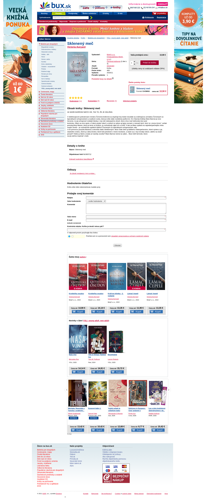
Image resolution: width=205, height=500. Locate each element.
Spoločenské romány (48, 81)
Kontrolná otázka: (74, 228)
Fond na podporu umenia (50, 103)
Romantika (44, 76)
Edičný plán (107, 452)
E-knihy (106, 13)
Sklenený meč (143, 88)
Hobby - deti (45, 54)
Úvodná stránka (73, 38)
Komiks (43, 62)
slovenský (110, 66)
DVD (42, 135)
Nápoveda (63, 22)
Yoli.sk (72, 459)
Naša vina (72, 357)
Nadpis (70, 198)
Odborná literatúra (48, 111)
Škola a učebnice (89, 13)
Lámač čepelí (132, 296)
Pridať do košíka (149, 63)
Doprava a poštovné (78, 22)
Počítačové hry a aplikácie (50, 132)
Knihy (83, 38)
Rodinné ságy (45, 71)
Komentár (71, 204)
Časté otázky (93, 22)
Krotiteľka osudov (76, 296)
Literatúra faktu (46, 108)
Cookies (117, 495)
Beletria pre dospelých (96, 38)
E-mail (69, 222)
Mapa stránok (139, 495)
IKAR (44, 495)
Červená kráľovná (113, 61)
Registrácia (161, 17)
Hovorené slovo (47, 124)
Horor (43, 57)
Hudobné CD (45, 126)
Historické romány (47, 52)
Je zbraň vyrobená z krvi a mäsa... (83, 173)
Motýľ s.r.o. (111, 55)
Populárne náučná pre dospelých (50, 472)
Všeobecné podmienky (48, 22)
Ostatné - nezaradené (48, 66)
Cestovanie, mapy (47, 92)
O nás (120, 13)
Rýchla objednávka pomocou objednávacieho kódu (114, 462)
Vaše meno (71, 219)
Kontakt (85, 495)
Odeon (72, 456)
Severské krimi (76, 463)
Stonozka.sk (75, 454)
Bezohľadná (112, 357)
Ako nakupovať (108, 459)
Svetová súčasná (46, 86)
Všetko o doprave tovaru (112, 454)
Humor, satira (45, 59)
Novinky (44, 13)
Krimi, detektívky (46, 64)
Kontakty (104, 22)
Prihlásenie (149, 17)
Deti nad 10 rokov (47, 100)
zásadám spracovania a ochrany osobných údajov (130, 238)
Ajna (71, 468)
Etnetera (59, 495)
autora (83, 259)
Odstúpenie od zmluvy (111, 456)
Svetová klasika (46, 83)
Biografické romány (47, 47)
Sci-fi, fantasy (45, 79)
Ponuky (59, 13)
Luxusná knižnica (77, 452)
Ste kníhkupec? (106, 495)
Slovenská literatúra (48, 118)
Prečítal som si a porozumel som (117, 238)
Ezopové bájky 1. (94, 410)
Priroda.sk (74, 461)
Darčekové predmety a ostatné (52, 121)
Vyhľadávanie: (45, 17)
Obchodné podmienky (154, 495)
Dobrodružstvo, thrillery (48, 49)
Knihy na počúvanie (48, 129)
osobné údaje (126, 495)
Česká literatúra (47, 94)
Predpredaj (73, 13)
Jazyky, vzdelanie (47, 105)
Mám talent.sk (75, 465)
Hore (166, 495)
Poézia (43, 69)
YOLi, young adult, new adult (117, 38)
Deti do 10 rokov (47, 97)
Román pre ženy (46, 74)
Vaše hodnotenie (74, 201)
